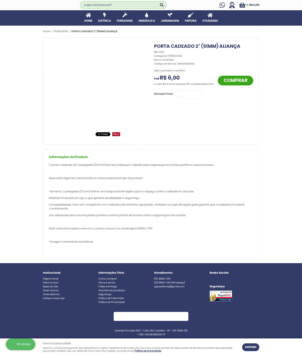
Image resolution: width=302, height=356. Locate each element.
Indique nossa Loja (54, 298)
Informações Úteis (111, 273)
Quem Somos (50, 290)
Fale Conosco (51, 282)
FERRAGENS (125, 21)
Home (88, 21)
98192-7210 (162, 279)
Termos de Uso (106, 282)
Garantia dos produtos (111, 290)
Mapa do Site (50, 286)
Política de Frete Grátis (111, 298)
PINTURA (191, 21)
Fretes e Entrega (107, 286)
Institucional (51, 273)
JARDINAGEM (170, 21)
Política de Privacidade (111, 302)
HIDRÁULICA (146, 21)
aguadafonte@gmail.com (169, 286)
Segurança (104, 294)
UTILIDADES (210, 21)
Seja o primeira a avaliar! (169, 70)
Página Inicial (50, 279)
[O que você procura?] (162, 5)
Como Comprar (107, 279)
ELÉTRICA (104, 21)
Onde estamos (51, 294)
